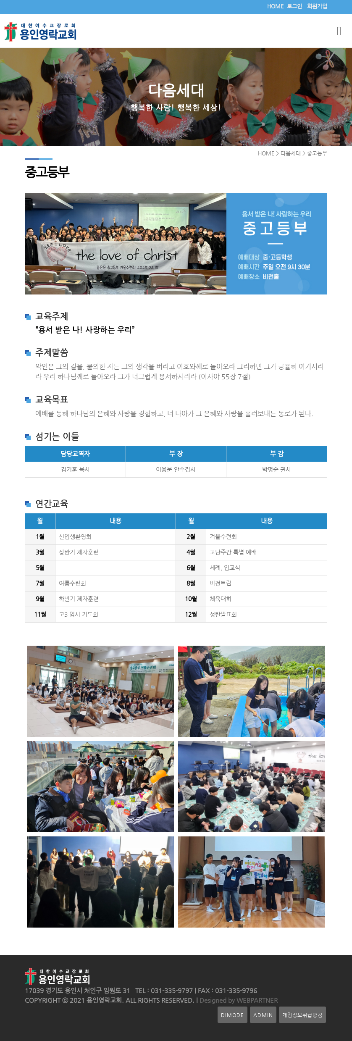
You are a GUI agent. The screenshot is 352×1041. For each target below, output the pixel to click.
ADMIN (263, 1015)
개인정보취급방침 (302, 1015)
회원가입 (317, 6)
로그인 (294, 6)
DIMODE (232, 1015)
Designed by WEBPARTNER (238, 1000)
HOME (275, 6)
